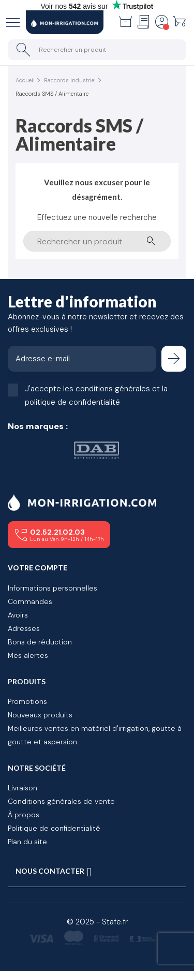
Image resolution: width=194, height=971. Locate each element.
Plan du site (27, 841)
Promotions (27, 701)
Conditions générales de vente (61, 801)
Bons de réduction (40, 641)
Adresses (24, 628)
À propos (23, 814)
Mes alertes (28, 655)
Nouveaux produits (40, 714)
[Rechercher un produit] (97, 49)
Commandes (30, 601)
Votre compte (37, 567)
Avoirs (18, 615)
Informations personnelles (52, 588)
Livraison (22, 787)
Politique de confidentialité (54, 828)
